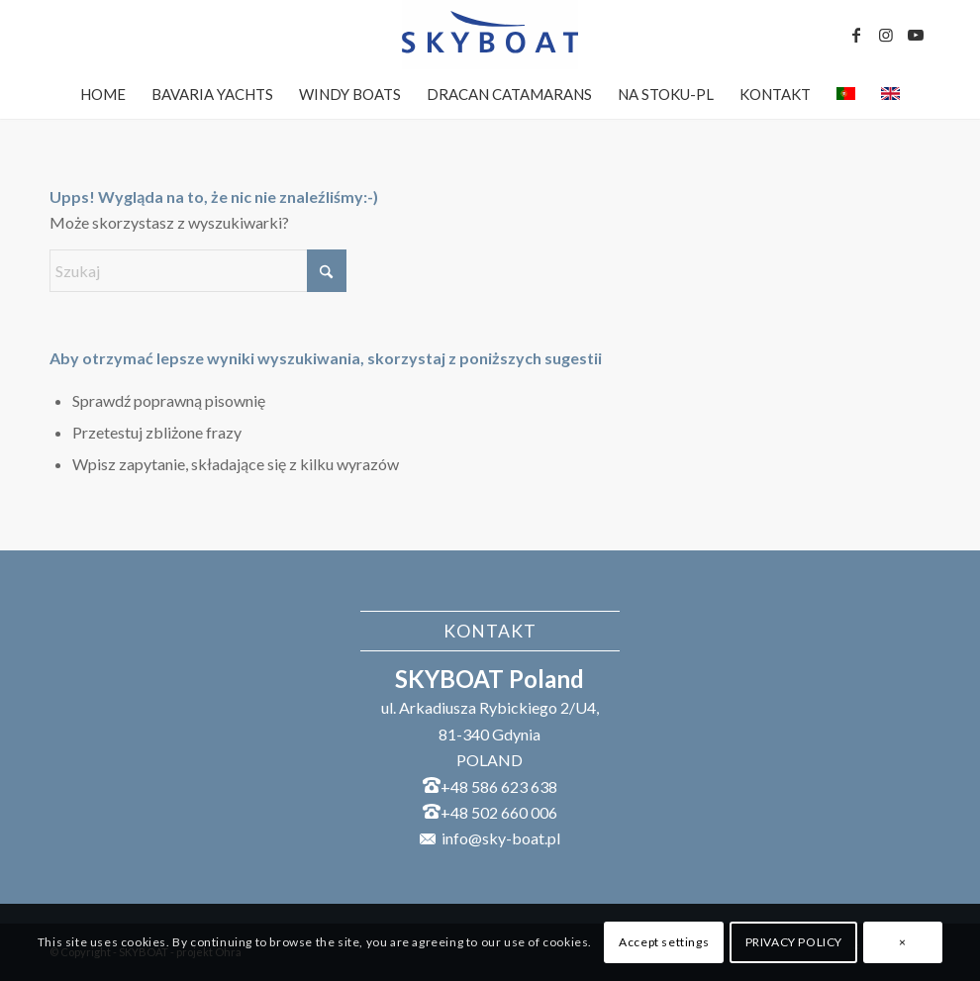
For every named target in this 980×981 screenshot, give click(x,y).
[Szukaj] (197, 270)
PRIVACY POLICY (793, 941)
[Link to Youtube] (916, 34)
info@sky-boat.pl (500, 838)
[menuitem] (103, 94)
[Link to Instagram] (886, 34)
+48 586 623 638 (499, 786)
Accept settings (664, 941)
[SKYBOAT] (490, 34)
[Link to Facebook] (856, 34)
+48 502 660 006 (499, 812)
